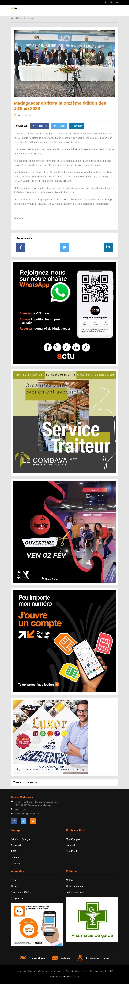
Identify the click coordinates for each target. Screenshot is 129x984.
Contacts (15, 863)
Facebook (40, 126)
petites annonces (75, 892)
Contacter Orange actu (76, 971)
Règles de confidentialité (101, 971)
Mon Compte (73, 839)
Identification (72, 851)
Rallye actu (17, 898)
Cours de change (75, 886)
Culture (15, 886)
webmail (70, 845)
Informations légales (25, 971)
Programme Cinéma (21, 892)
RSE (13, 851)
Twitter (59, 126)
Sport (14, 880)
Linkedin (76, 126)
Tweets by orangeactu (25, 782)
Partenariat (17, 845)
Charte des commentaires (50, 971)
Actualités (15, 18)
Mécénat (15, 857)
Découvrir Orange (20, 839)
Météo (69, 880)
